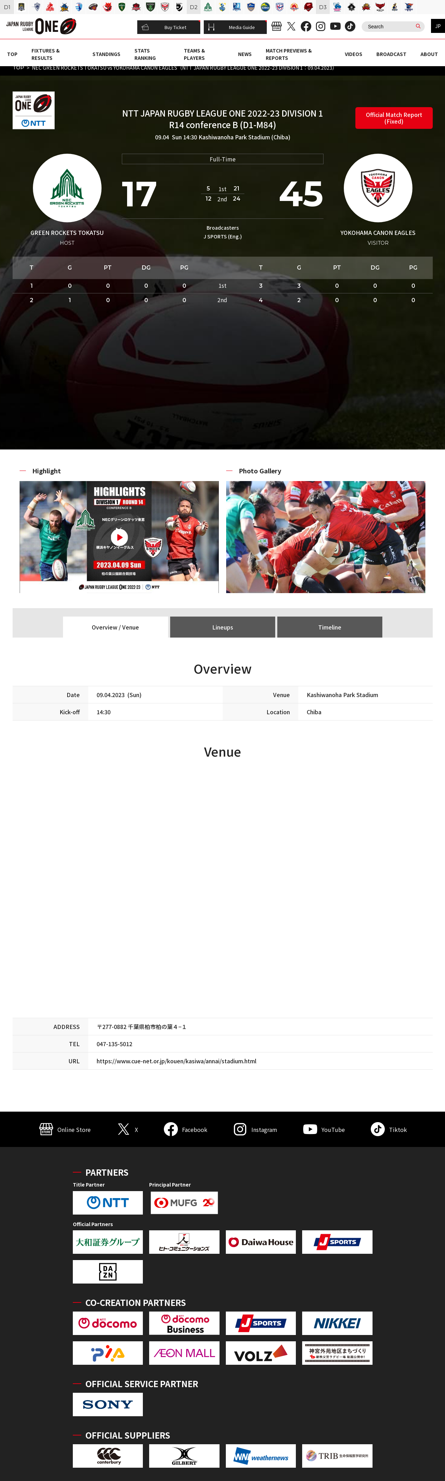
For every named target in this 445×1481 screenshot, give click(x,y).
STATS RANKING (145, 54)
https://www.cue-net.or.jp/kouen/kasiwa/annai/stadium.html (176, 1061)
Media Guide (231, 27)
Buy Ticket (163, 27)
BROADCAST (391, 53)
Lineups (222, 627)
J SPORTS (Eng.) (222, 236)
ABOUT (429, 53)
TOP (12, 53)
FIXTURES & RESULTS (46, 54)
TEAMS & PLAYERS (194, 54)
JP (438, 25)
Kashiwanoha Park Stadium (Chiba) (244, 137)
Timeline (329, 627)
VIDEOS (353, 53)
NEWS (245, 53)
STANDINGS (106, 53)
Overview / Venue (115, 627)
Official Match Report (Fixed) (394, 117)
